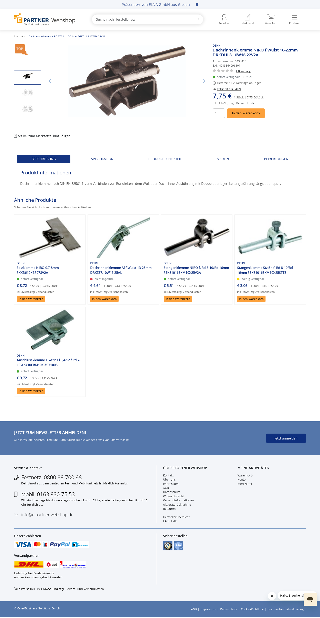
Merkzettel (245, 484)
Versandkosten (246, 103)
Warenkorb (245, 475)
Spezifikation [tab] (102, 159)
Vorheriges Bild (49, 81)
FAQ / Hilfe (170, 521)
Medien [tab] (223, 159)
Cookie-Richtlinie (252, 610)
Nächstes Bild (204, 81)
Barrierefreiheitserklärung (286, 610)
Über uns (169, 480)
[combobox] (147, 19)
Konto (242, 480)
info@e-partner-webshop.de (47, 515)
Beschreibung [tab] (44, 159)
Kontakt (168, 475)
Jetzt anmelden (286, 438)
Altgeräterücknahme (177, 505)
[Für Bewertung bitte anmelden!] (243, 71)
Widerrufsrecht (173, 496)
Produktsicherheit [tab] (165, 159)
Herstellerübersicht (176, 517)
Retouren (169, 509)
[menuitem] (247, 19)
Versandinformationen (178, 500)
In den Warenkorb (246, 113)
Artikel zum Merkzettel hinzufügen (42, 136)
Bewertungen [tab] (276, 159)
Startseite (19, 36)
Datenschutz (171, 492)
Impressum (171, 484)
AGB (166, 488)
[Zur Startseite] (48, 19)
